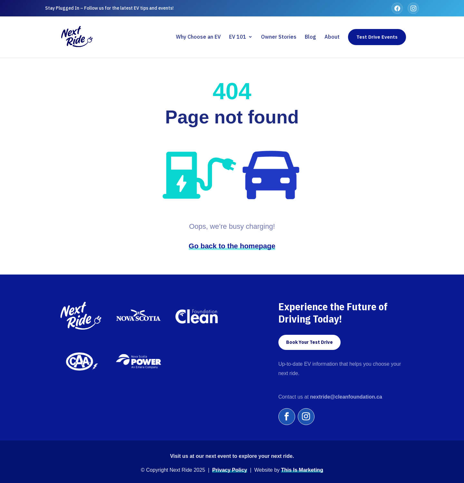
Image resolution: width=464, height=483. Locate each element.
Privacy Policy (229, 470)
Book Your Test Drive (309, 342)
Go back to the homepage (232, 246)
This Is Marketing (302, 470)
